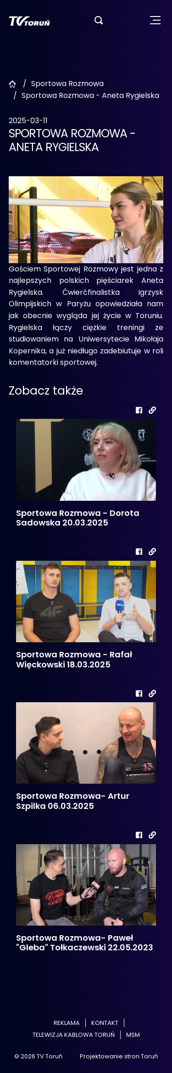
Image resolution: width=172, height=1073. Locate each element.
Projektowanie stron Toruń (119, 1056)
